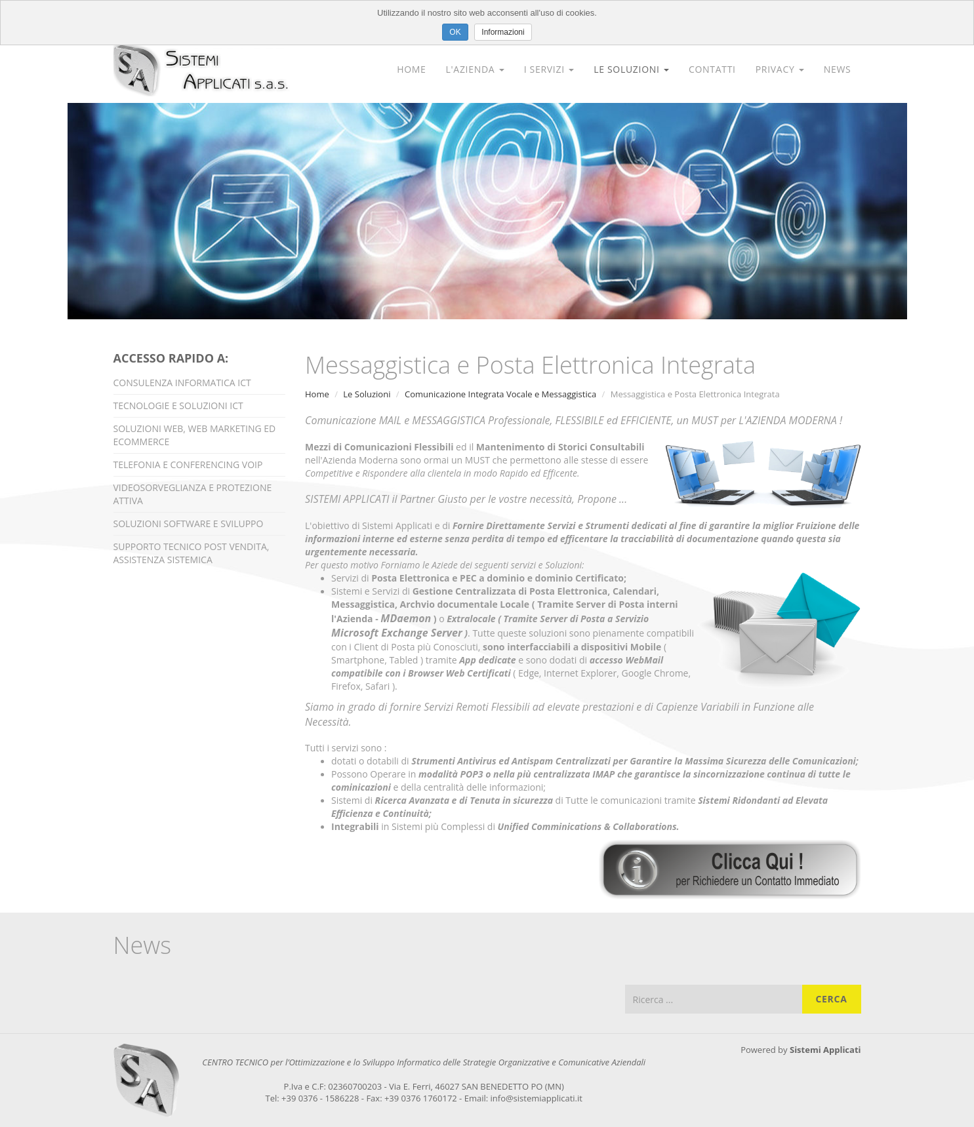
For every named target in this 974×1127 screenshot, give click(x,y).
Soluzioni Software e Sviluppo (188, 523)
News (837, 69)
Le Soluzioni (631, 69)
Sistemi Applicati (825, 1050)
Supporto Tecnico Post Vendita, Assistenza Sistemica (191, 553)
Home (411, 69)
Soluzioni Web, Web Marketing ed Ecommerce (194, 435)
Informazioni (502, 32)
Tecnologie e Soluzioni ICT (178, 405)
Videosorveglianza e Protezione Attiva (192, 494)
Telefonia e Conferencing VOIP (188, 464)
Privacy (780, 69)
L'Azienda (475, 69)
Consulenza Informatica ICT (182, 382)
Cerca (831, 999)
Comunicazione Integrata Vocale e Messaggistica (500, 394)
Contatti (712, 69)
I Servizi (549, 69)
